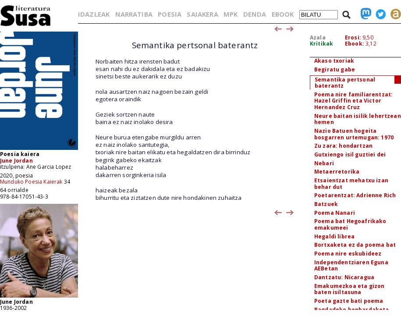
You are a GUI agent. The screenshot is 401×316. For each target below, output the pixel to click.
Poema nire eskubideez (347, 253)
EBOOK (283, 14)
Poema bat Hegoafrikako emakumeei (350, 224)
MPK (231, 14)
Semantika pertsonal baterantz (345, 83)
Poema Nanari (334, 213)
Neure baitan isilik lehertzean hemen (357, 119)
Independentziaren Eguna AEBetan (351, 266)
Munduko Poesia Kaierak (31, 181)
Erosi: (353, 37)
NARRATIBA (134, 14)
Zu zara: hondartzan (343, 145)
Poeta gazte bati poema (348, 301)
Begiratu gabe (334, 69)
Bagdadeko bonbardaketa (351, 309)
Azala (318, 37)
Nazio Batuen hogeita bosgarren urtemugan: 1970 (354, 134)
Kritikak (321, 43)
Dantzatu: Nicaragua (344, 277)
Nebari (324, 163)
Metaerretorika (336, 171)
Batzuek (326, 204)
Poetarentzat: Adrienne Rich (355, 195)
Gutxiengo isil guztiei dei (350, 154)
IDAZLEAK (94, 14)
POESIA (169, 14)
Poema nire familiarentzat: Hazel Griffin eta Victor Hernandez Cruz (353, 101)
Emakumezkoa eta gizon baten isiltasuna (349, 289)
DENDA (254, 14)
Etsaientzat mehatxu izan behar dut (351, 184)
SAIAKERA (202, 14)
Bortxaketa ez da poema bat (355, 245)
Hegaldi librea (334, 236)
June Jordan (16, 160)
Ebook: (354, 43)
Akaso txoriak (334, 60)
